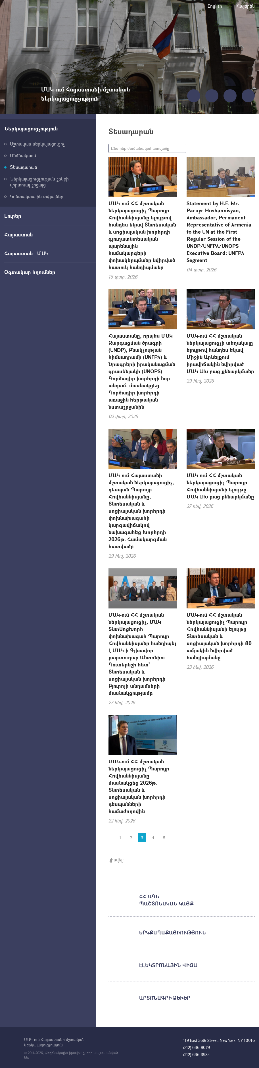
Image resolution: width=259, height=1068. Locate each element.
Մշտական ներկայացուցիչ (37, 144)
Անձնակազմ (23, 155)
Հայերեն (246, 6)
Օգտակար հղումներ (29, 272)
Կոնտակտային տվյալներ (36, 196)
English (215, 6)
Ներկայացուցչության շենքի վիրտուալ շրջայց (39, 182)
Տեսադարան (23, 167)
